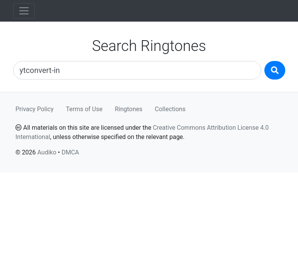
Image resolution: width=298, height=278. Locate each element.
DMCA (70, 152)
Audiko (46, 152)
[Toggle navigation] (24, 11)
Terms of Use (84, 109)
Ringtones (128, 109)
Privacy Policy (34, 109)
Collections (170, 109)
